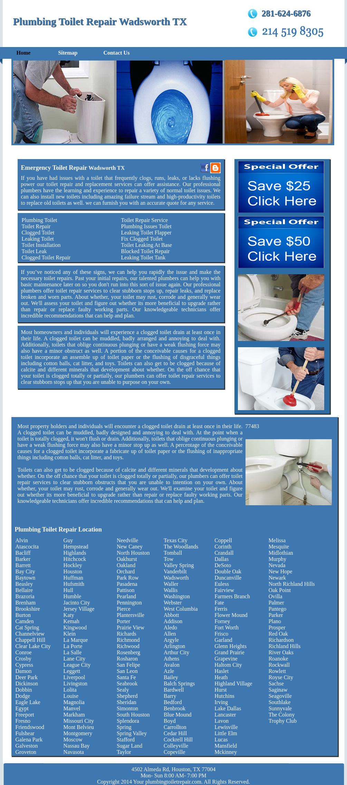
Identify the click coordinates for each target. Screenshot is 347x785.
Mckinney (225, 752)
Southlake (280, 702)
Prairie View (130, 627)
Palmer (276, 603)
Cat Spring (27, 627)
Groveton (26, 752)
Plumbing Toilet (39, 220)
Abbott (171, 615)
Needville (127, 540)
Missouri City (79, 721)
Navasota (74, 752)
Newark (277, 578)
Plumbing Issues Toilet (146, 226)
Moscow (73, 739)
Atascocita (27, 547)
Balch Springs (179, 683)
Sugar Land (129, 746)
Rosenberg (128, 652)
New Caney (130, 547)
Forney (222, 621)
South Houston (133, 715)
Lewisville (226, 727)
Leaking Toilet (38, 239)
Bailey (171, 677)
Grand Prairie (229, 652)
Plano (275, 621)
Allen (170, 634)
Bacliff (23, 553)
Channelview (30, 634)
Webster (173, 603)
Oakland (126, 565)
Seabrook (127, 683)
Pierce (124, 609)
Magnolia (74, 702)
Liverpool (74, 677)
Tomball (173, 553)
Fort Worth (226, 627)
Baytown (26, 578)
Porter (123, 621)
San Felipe (128, 665)
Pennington (129, 603)
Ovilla (275, 596)
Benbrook (174, 708)
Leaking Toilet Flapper (146, 233)
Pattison (126, 590)
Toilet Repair (36, 226)
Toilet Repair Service (144, 220)
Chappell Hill (31, 640)
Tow (168, 559)
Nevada (277, 565)
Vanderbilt (175, 571)
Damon (24, 671)
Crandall (223, 553)
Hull (68, 590)
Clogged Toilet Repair (46, 257)
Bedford (173, 702)
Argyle (171, 640)
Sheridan (126, 702)
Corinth (222, 547)
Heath (221, 677)
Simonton (127, 708)
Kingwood (75, 627)
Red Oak (278, 634)
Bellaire (24, 590)
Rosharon (127, 659)
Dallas (221, 559)
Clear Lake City (33, 646)
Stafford (126, 739)
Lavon (221, 721)
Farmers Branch (232, 596)
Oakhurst (127, 559)
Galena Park (29, 739)
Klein (70, 634)
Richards (126, 634)
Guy (68, 540)
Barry (170, 696)
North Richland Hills (292, 584)
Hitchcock (75, 559)
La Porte (73, 646)
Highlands (75, 553)
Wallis (170, 590)
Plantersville (130, 615)
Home (24, 53)
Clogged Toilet (38, 233)
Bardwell (174, 690)
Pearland (126, 596)
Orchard (126, 571)
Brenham (26, 603)
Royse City (281, 677)
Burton (23, 615)
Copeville (174, 752)
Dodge (23, 696)
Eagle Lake (28, 702)
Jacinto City (77, 603)
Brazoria (25, 596)
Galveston (27, 746)
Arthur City (176, 652)
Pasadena (127, 584)
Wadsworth (176, 578)
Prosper (277, 627)
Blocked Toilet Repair (145, 251)
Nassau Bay (77, 746)
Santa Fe (126, 677)
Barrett (23, 565)
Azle (169, 671)
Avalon (172, 665)
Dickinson (27, 683)
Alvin (22, 540)
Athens (171, 659)
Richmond (128, 640)
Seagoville (280, 696)
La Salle (73, 652)
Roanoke (278, 659)
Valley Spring (179, 565)
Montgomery (78, 733)
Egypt (22, 708)
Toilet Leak (34, 251)
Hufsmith (74, 584)
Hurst (220, 690)
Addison (173, 621)
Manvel (72, 708)
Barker (23, 559)
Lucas (221, 739)
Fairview (224, 590)
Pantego (278, 609)
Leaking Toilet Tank (143, 257)
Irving (221, 702)
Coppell (223, 540)
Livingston (75, 683)
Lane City (75, 659)
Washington (177, 596)
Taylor (124, 752)
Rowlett (277, 671)
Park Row (128, 578)
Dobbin (24, 690)
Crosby (23, 659)
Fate (219, 603)
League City (77, 665)
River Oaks (281, 652)
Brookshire (28, 609)
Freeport (25, 715)
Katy (69, 615)
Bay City (25, 571)
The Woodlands (181, 547)
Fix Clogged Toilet (141, 239)
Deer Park (27, 677)
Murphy (278, 559)
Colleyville (176, 746)
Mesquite (279, 547)
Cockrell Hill (178, 739)
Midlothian (281, 553)
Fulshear (25, 733)
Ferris (220, 609)
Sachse (276, 683)
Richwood (128, 646)
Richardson (281, 640)
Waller (171, 584)
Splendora (128, 721)
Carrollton (175, 727)
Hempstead (76, 547)
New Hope (280, 571)
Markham (74, 715)
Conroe (24, 652)
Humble (72, 596)
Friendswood (30, 727)
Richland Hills (285, 646)
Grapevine (226, 659)
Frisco (221, 634)
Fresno (23, 721)
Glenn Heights (230, 646)
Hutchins (224, 696)
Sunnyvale (280, 708)
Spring (124, 727)
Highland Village (233, 683)
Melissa (277, 540)
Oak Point (280, 590)
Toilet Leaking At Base (146, 245)
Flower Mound (231, 615)
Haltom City (228, 665)
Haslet (221, 671)
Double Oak (227, 571)
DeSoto (222, 565)
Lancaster (225, 715)
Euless (221, 584)
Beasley (24, 584)
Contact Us (116, 53)
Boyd (170, 721)
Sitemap (67, 53)
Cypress (24, 665)
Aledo (170, 627)
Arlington (174, 646)
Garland (223, 640)
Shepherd (127, 696)
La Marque (76, 640)
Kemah (71, 621)
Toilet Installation (41, 245)
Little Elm (225, 733)
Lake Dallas (227, 708)
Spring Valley (132, 733)
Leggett (72, 671)
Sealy (123, 690)
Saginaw (278, 690)
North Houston (133, 553)
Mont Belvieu (79, 727)
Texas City (175, 540)
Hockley (73, 565)
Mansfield (225, 746)
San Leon (127, 671)
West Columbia (181, 609)
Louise (71, 696)
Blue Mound (177, 715)
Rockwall (279, 665)
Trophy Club (283, 721)
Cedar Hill (175, 733)
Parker (276, 615)
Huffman (73, 578)
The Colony (282, 715)
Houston (73, 571)
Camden (25, 621)
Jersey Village (79, 609)
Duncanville (227, 578)
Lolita (70, 690)
